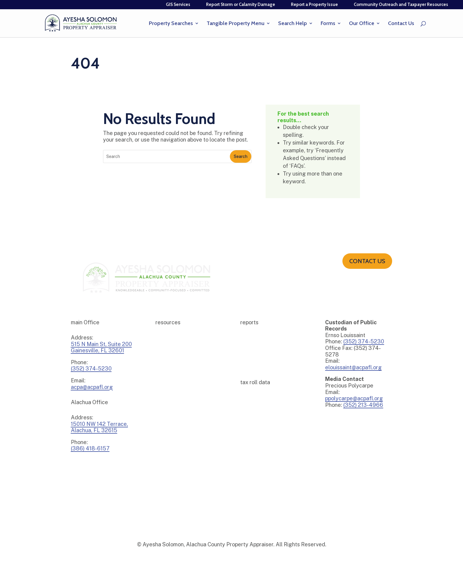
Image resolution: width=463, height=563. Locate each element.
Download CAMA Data (261, 417)
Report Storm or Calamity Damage (240, 4)
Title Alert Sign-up (173, 410)
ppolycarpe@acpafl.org (354, 398)
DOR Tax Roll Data (258, 426)
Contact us (367, 261)
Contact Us (401, 24)
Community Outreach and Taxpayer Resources (401, 4)
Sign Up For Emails (173, 401)
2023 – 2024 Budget (259, 366)
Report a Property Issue (314, 4)
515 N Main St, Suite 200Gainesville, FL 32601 (101, 347)
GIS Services (178, 4)
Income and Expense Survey (182, 375)
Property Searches (171, 24)
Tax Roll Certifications (262, 408)
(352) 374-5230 (363, 341)
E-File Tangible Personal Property (188, 357)
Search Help (292, 24)
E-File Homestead (172, 348)
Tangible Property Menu (235, 24)
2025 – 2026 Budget (259, 348)
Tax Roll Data (253, 399)
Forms (328, 24)
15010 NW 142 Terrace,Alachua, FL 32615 (99, 427)
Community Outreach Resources (186, 339)
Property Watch (170, 383)
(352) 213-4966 (363, 405)
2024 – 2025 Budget (259, 357)
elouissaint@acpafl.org (353, 367)
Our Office (361, 24)
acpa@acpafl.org (92, 387)
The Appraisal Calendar (178, 419)
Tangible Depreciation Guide (182, 392)
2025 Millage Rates (259, 339)
